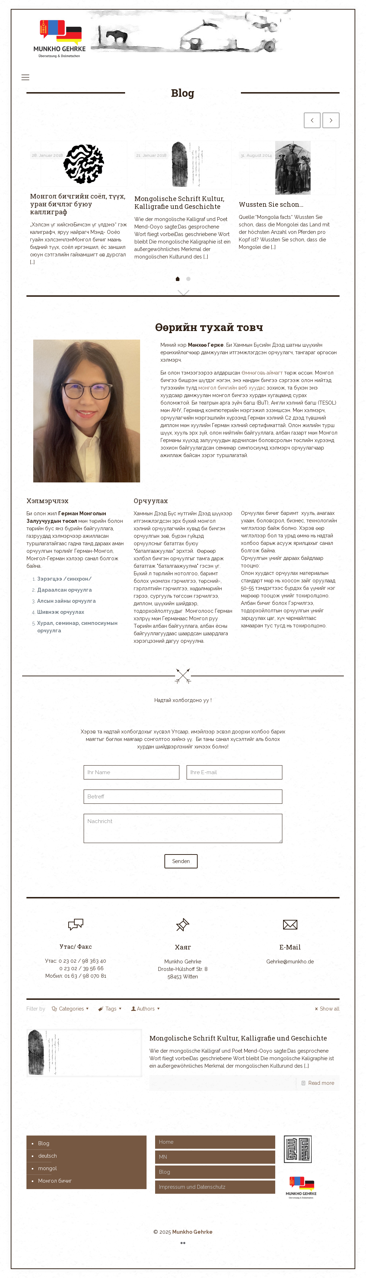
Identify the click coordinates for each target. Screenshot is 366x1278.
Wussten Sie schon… (271, 204)
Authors (146, 1009)
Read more (321, 1083)
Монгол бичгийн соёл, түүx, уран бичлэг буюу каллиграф (77, 204)
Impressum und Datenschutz (192, 1187)
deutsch (47, 1156)
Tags (110, 1009)
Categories (71, 1009)
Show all (326, 1009)
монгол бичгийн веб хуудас (231, 388)
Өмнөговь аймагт (262, 373)
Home (166, 1142)
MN (163, 1157)
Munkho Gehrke (192, 1232)
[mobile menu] (25, 77)
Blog (43, 1143)
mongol (47, 1168)
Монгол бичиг (55, 1181)
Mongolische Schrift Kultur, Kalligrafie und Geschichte (179, 202)
